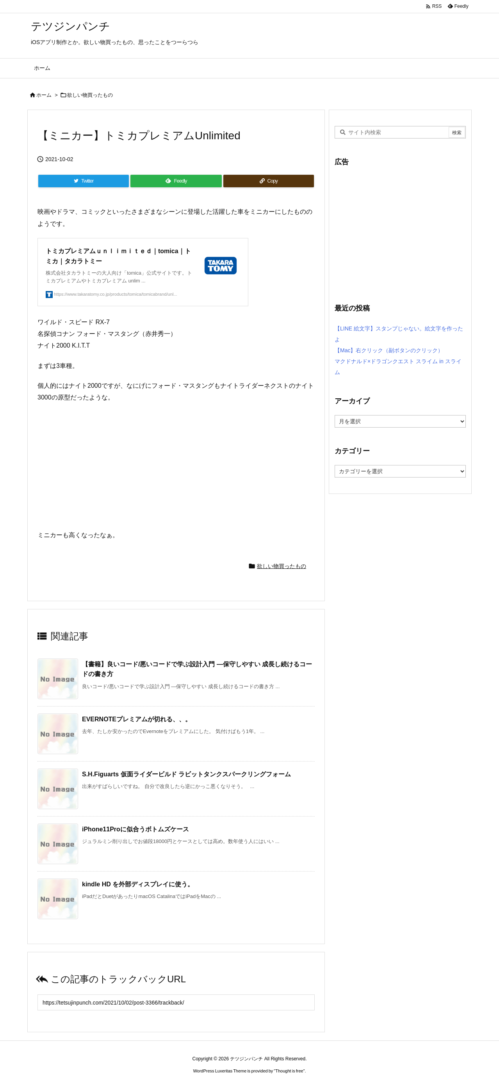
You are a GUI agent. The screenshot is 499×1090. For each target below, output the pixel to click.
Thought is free (289, 1071)
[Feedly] (175, 181)
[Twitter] (83, 181)
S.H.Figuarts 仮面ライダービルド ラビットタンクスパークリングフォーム (186, 774)
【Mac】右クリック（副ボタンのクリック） (389, 350)
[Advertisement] (400, 230)
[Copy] (268, 181)
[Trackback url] (176, 1002)
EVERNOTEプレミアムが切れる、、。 (136, 719)
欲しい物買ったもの (90, 95)
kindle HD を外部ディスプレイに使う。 (138, 884)
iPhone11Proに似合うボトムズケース (135, 829)
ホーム (44, 95)
